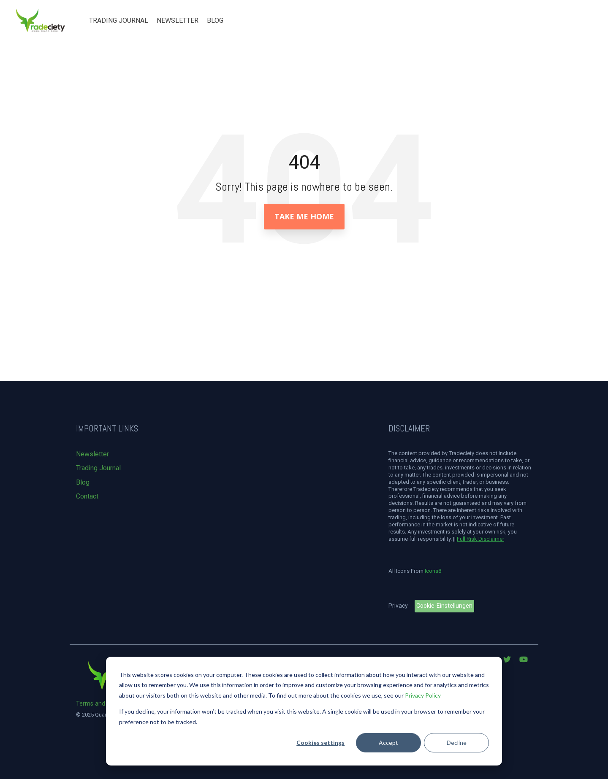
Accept (388, 742)
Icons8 (433, 571)
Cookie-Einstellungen (444, 605)
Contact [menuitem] (87, 496)
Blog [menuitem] (83, 482)
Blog (215, 20)
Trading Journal (118, 20)
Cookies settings (320, 742)
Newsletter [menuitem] (92, 454)
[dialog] (304, 711)
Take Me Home (304, 216)
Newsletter (177, 20)
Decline (457, 742)
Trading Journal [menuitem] (98, 468)
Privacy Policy (423, 695)
